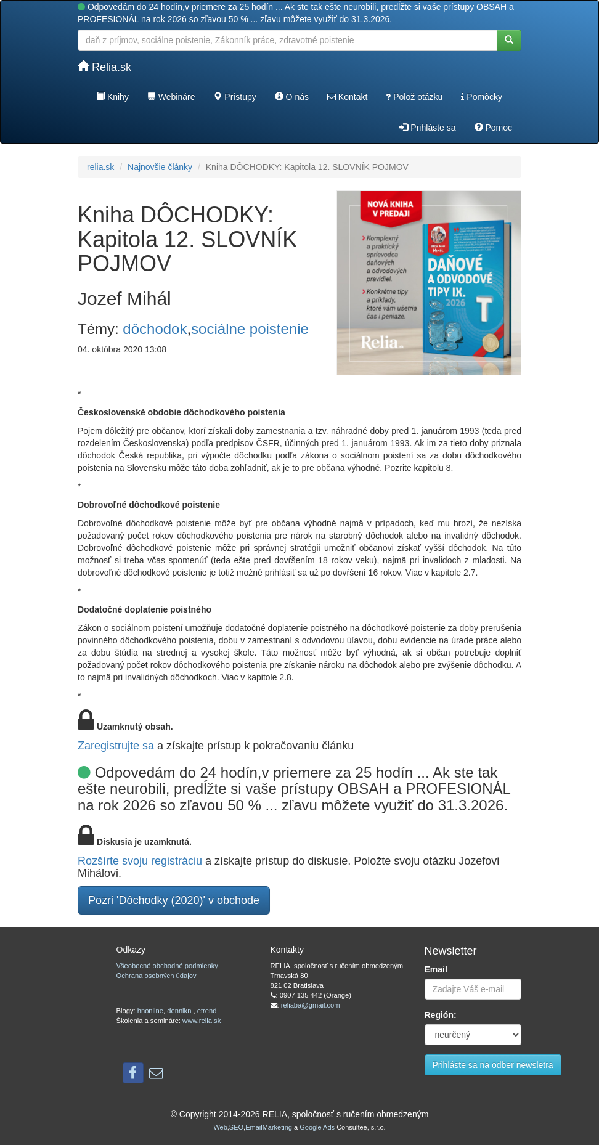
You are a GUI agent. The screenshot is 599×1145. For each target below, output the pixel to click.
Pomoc (493, 127)
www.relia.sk (201, 1020)
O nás (292, 97)
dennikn (180, 1010)
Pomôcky (481, 97)
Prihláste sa (427, 127)
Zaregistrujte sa (116, 746)
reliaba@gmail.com (310, 1005)
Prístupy (234, 97)
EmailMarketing (268, 1127)
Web (220, 1127)
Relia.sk (104, 66)
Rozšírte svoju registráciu (140, 861)
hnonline (150, 1010)
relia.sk (100, 167)
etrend (207, 1010)
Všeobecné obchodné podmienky (167, 965)
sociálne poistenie (250, 328)
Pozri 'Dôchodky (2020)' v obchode (173, 900)
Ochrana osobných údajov (156, 975)
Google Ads (317, 1127)
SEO (236, 1127)
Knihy (112, 97)
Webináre (171, 97)
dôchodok (155, 328)
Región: (441, 1015)
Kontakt (347, 97)
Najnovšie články (160, 167)
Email (436, 969)
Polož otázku (414, 97)
